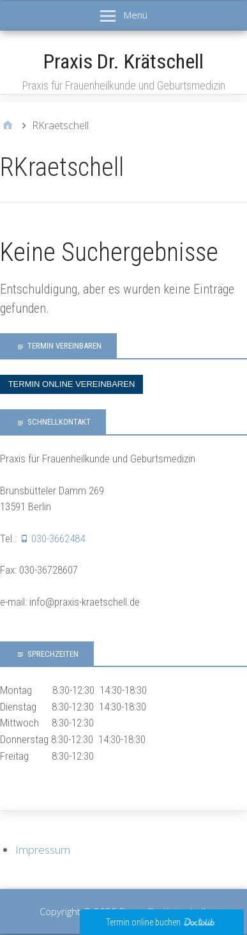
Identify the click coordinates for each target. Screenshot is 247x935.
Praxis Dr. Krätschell (123, 61)
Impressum (42, 849)
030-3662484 (58, 538)
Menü (135, 14)
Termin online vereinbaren (71, 384)
